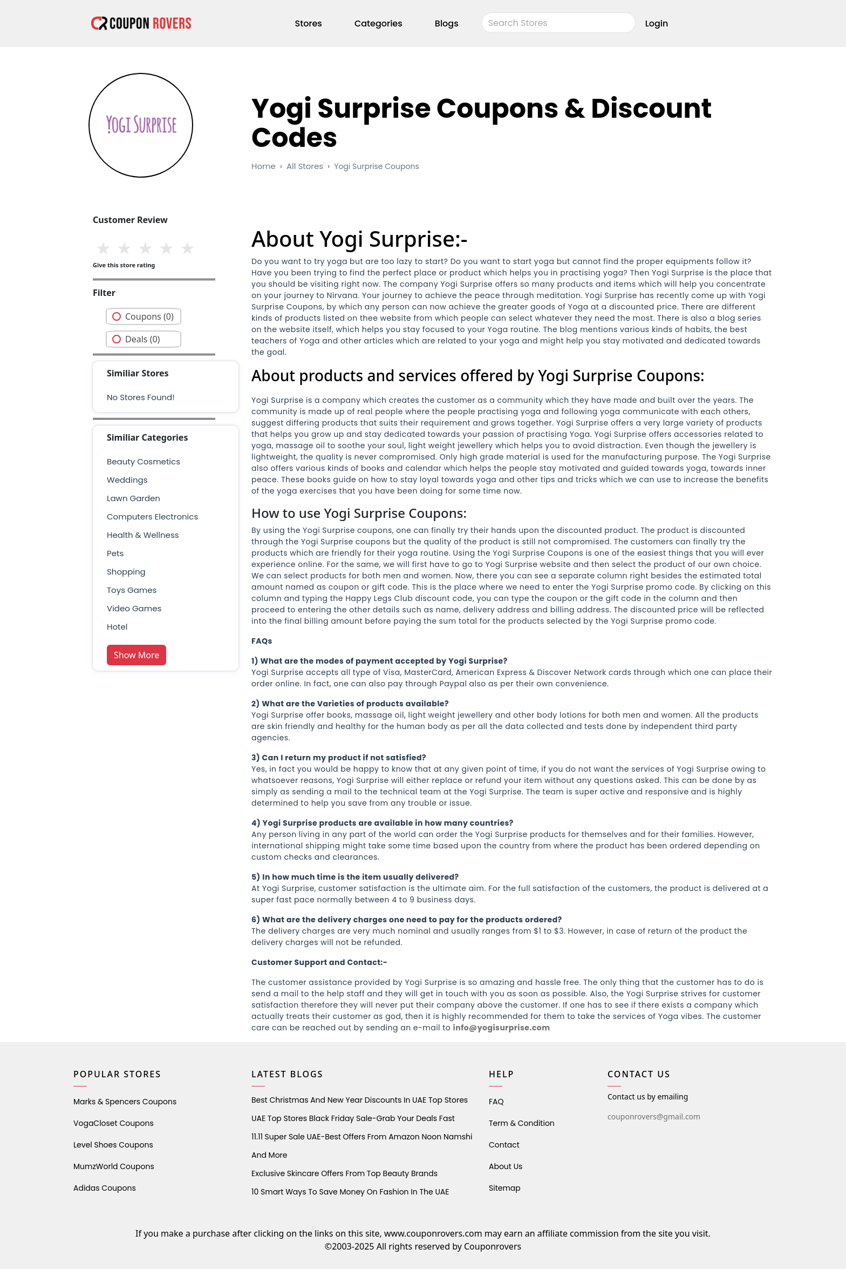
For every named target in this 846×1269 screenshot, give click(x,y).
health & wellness (143, 535)
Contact (504, 1144)
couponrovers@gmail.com (654, 1116)
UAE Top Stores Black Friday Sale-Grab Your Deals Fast (353, 1118)
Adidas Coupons (104, 1188)
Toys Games (131, 590)
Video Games (134, 608)
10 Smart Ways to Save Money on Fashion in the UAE (350, 1191)
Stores (308, 23)
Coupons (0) (149, 316)
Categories (378, 23)
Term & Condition (522, 1123)
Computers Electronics (152, 516)
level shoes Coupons (113, 1144)
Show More (136, 655)
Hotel (117, 626)
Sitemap (505, 1188)
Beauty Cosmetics (143, 461)
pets (115, 553)
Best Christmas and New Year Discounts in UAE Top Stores (359, 1100)
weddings (127, 479)
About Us (505, 1166)
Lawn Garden (133, 498)
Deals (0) (142, 339)
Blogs (447, 23)
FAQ (496, 1101)
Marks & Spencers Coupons (124, 1101)
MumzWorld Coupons (113, 1166)
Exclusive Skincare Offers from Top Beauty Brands (344, 1173)
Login (656, 23)
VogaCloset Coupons (113, 1123)
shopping (126, 571)
